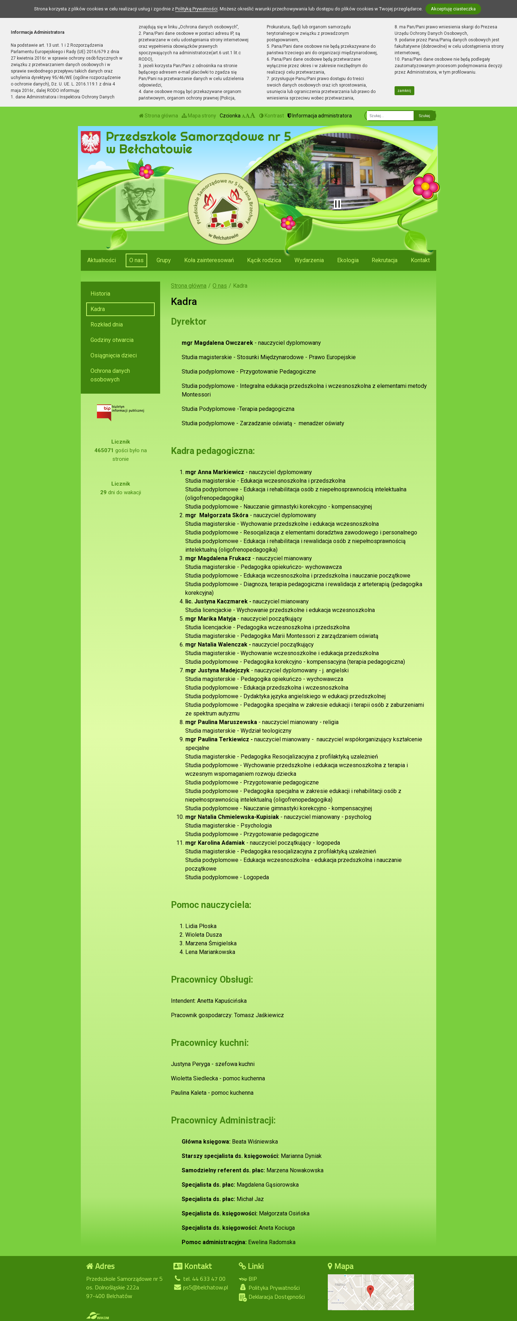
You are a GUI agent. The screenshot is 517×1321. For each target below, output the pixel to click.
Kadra (97, 309)
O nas (136, 260)
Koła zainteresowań (209, 260)
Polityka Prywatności (269, 1287)
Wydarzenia (309, 260)
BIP (248, 1278)
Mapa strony (199, 116)
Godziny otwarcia (112, 340)
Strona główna (158, 116)
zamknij (404, 91)
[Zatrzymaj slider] (337, 204)
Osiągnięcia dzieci (113, 355)
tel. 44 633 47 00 (199, 1278)
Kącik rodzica (264, 260)
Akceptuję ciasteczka (453, 8)
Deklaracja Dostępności (272, 1297)
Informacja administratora (320, 116)
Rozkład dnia (106, 324)
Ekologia (348, 260)
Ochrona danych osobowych (110, 375)
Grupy (164, 260)
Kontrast (271, 116)
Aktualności (101, 260)
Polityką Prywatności (196, 8)
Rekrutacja (384, 260)
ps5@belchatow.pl (200, 1287)
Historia (100, 293)
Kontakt (420, 260)
